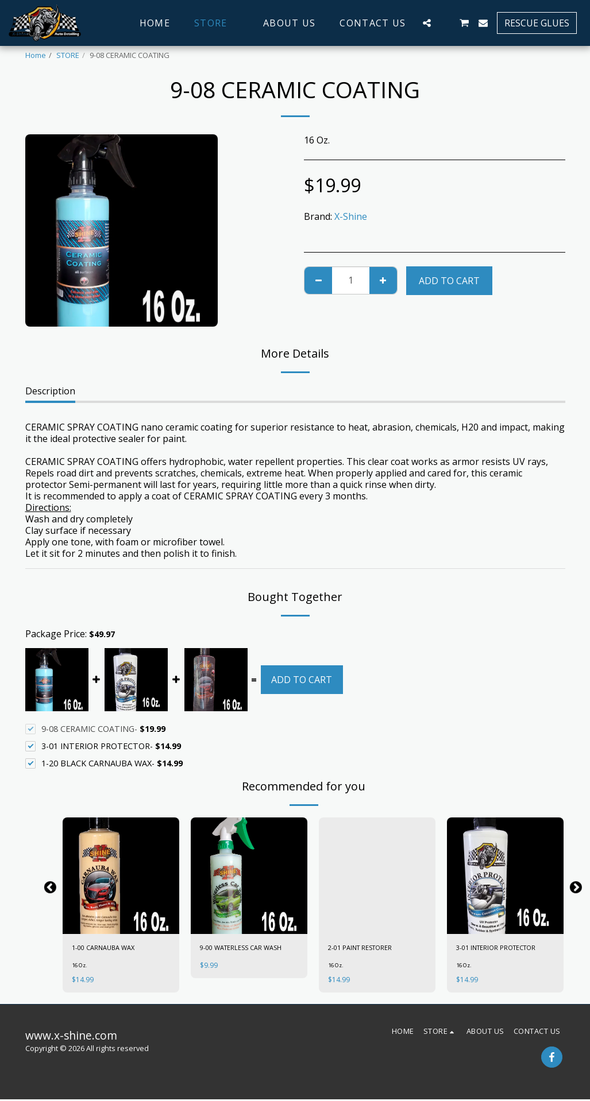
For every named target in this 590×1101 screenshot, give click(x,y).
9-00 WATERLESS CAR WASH (247, 948)
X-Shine (350, 216)
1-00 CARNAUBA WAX (107, 948)
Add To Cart (449, 280)
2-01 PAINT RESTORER (365, 948)
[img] (121, 875)
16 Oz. (81, 967)
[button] (426, 23)
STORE (67, 55)
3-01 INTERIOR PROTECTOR (501, 948)
